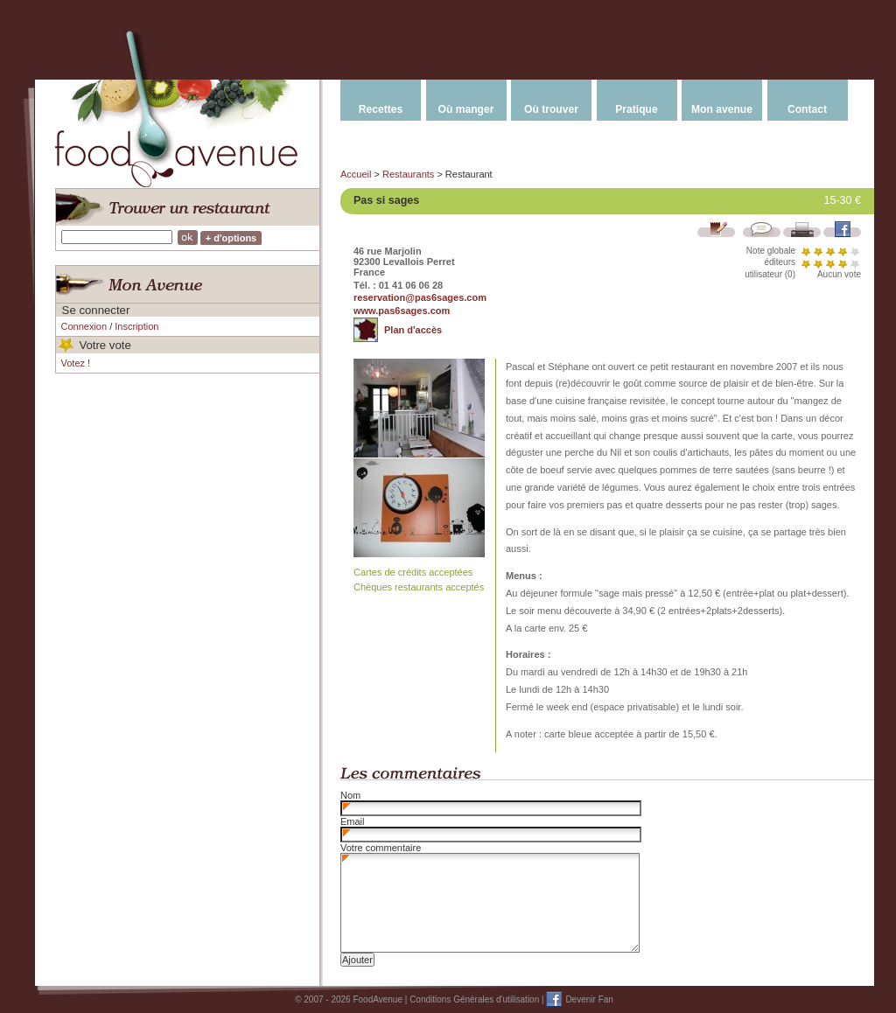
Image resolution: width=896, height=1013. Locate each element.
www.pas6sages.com (402, 310)
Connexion (84, 326)
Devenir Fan (588, 999)
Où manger (466, 109)
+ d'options (231, 238)
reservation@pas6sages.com (420, 297)
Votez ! (76, 363)
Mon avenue (721, 109)
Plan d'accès (413, 330)
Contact (807, 109)
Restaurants (408, 174)
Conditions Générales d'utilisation (474, 999)
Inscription (136, 326)
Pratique (636, 109)
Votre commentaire (380, 847)
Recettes (380, 109)
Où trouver (551, 109)
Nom (350, 795)
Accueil (355, 174)
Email (352, 821)
